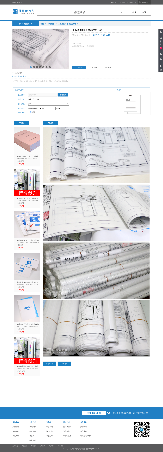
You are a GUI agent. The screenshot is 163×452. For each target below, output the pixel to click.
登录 (134, 12)
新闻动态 (15, 446)
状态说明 (49, 427)
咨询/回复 (108, 67)
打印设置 (79, 67)
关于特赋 (51, 446)
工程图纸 (51, 24)
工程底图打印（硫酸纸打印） (69, 24)
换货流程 (83, 431)
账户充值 (32, 431)
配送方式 (66, 422)
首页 (42, 24)
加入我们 (33, 446)
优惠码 (31, 436)
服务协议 (42, 446)
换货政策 (83, 427)
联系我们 (24, 446)
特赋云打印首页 (17, 2)
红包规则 (32, 440)
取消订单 (49, 431)
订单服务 (49, 422)
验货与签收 (67, 436)
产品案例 (93, 67)
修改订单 (49, 436)
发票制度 (15, 431)
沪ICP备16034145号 (93, 449)
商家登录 (60, 446)
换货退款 (83, 422)
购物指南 (15, 422)
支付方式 (32, 422)
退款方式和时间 (85, 436)
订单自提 (66, 431)
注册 (144, 12)
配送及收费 (67, 427)
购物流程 (15, 427)
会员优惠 (15, 436)
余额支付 (32, 427)
